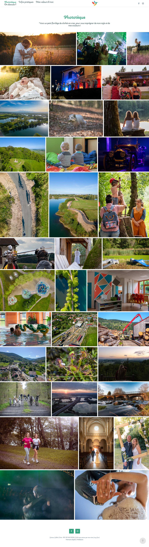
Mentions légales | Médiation (74, 540)
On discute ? (10, 4)
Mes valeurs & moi (44, 2)
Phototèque (10, 2)
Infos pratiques (26, 2)
